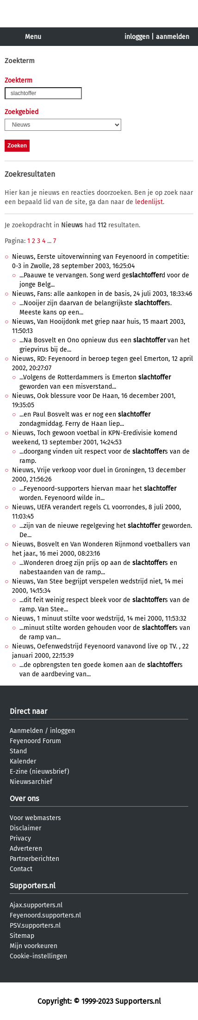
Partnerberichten (34, 859)
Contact (21, 869)
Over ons (24, 798)
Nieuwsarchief (31, 782)
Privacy (20, 838)
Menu (33, 37)
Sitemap (22, 936)
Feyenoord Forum (35, 741)
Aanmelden (26, 731)
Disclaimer (25, 828)
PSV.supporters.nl (35, 926)
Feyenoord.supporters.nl (45, 915)
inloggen (136, 37)
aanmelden (172, 37)
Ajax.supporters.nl (36, 905)
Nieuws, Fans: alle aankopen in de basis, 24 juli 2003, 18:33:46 (102, 294)
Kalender (23, 761)
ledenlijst (149, 202)
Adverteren (26, 849)
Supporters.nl (33, 885)
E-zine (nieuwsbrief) (39, 772)
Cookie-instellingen (38, 956)
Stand (18, 751)
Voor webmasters (35, 818)
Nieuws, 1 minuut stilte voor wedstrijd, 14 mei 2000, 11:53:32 (99, 618)
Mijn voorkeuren (33, 946)
